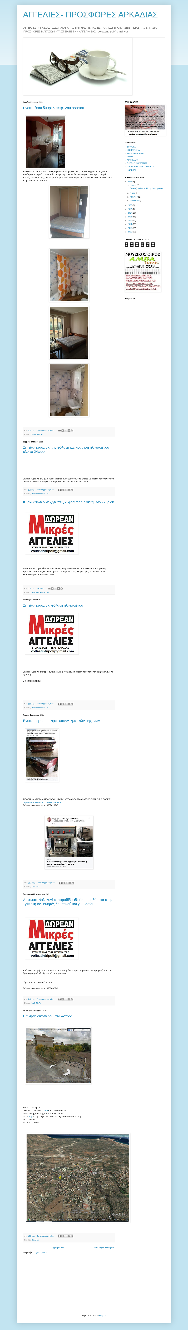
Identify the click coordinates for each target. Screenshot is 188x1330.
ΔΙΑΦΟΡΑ (35, 887)
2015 (130, 220)
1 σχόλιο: (41, 588)
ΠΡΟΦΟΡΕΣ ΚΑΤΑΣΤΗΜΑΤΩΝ (140, 166)
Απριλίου (134, 197)
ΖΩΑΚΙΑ (130, 157)
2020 (130, 205)
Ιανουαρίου (135, 201)
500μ (45, 1110)
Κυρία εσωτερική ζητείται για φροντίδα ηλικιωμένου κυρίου (68, 502)
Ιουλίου (133, 185)
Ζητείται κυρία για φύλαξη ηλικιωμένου (53, 605)
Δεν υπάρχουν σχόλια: (46, 430)
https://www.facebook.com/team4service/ (42, 802)
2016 (130, 217)
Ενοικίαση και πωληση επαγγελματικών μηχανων (61, 721)
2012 (130, 232)
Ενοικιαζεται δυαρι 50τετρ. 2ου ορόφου (53, 108)
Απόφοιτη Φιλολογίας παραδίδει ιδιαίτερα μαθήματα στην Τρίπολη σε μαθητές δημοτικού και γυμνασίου (67, 902)
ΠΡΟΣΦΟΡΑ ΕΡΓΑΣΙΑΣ (40, 493)
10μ (30, 1116)
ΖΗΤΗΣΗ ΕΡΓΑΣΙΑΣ (135, 153)
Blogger (102, 1315)
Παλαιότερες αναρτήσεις (104, 1248)
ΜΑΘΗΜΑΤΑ (36, 1003)
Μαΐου (133, 193)
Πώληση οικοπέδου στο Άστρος (48, 1016)
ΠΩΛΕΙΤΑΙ (35, 1240)
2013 (130, 228)
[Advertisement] (47, 1283)
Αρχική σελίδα (58, 1248)
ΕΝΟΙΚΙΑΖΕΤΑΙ (37, 434)
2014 (130, 224)
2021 (130, 182)
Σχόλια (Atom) (41, 1252)
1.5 (35, 1116)
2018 (130, 209)
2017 (130, 213)
